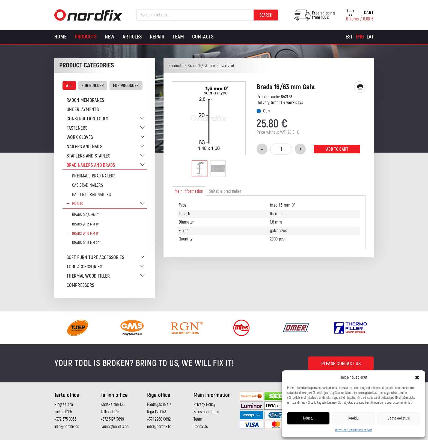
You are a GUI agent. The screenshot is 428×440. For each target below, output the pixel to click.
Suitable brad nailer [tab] (225, 191)
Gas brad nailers (87, 185)
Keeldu (353, 418)
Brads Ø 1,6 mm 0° (85, 233)
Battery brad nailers (91, 194)
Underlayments (83, 109)
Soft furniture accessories (95, 257)
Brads (77, 204)
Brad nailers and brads (91, 165)
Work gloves (80, 137)
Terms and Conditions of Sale (353, 430)
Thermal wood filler (88, 276)
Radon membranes (85, 100)
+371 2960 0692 (159, 419)
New (109, 36)
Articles (132, 36)
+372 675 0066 (65, 419)
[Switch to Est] (349, 37)
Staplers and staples (88, 156)
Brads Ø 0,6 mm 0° (86, 215)
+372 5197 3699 (112, 419)
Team (178, 36)
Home (60, 36)
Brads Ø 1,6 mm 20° (86, 242)
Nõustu (308, 418)
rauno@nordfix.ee (115, 426)
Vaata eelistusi (399, 418)
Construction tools (87, 119)
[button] (417, 377)
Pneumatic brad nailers (93, 176)
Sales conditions (206, 412)
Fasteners (77, 128)
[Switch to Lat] (370, 37)
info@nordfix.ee (66, 426)
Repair (157, 36)
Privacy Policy (204, 404)
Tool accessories (84, 267)
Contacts (202, 36)
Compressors (80, 285)
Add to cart (337, 149)
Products (86, 36)
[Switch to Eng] (360, 37)
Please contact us (341, 364)
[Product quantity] (281, 149)
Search (266, 15)
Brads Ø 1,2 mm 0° (85, 224)
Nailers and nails (84, 147)
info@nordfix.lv (159, 426)
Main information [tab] (189, 191)
